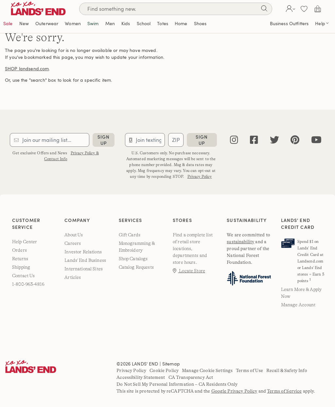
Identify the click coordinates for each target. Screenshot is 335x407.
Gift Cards (129, 234)
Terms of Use (249, 370)
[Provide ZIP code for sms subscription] (175, 140)
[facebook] (254, 140)
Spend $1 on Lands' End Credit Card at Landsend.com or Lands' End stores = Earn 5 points (310, 261)
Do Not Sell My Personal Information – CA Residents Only (177, 384)
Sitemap (171, 364)
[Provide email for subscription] (49, 140)
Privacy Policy (199, 176)
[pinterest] (295, 140)
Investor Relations (83, 251)
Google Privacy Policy (234, 391)
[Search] (175, 9)
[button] (289, 8)
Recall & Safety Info (286, 370)
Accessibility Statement (140, 377)
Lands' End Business (85, 260)
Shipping (21, 267)
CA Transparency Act (190, 377)
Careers (72, 243)
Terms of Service (284, 391)
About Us (73, 234)
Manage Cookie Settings (207, 370)
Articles (72, 277)
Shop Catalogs (133, 258)
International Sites (83, 268)
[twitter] (274, 140)
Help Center (24, 241)
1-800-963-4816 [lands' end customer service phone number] (28, 284)
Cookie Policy (164, 370)
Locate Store (189, 270)
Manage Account (298, 304)
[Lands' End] (43, 9)
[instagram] (234, 140)
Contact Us (23, 275)
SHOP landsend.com (27, 68)
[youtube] (316, 140)
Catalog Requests (136, 267)
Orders (19, 250)
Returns (20, 258)
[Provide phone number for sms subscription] (145, 140)
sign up (103, 140)
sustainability (240, 241)
